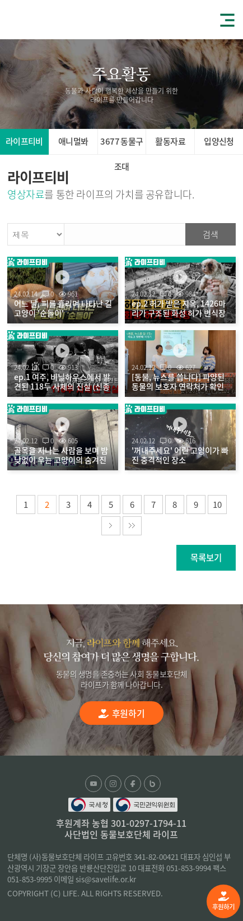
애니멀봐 (73, 141)
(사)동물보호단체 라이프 (50, 19)
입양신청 (219, 141)
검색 (210, 234)
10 (217, 504)
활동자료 (170, 141)
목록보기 (206, 557)
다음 (110, 525)
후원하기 (223, 901)
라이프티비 (24, 141)
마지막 (132, 525)
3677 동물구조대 (121, 145)
